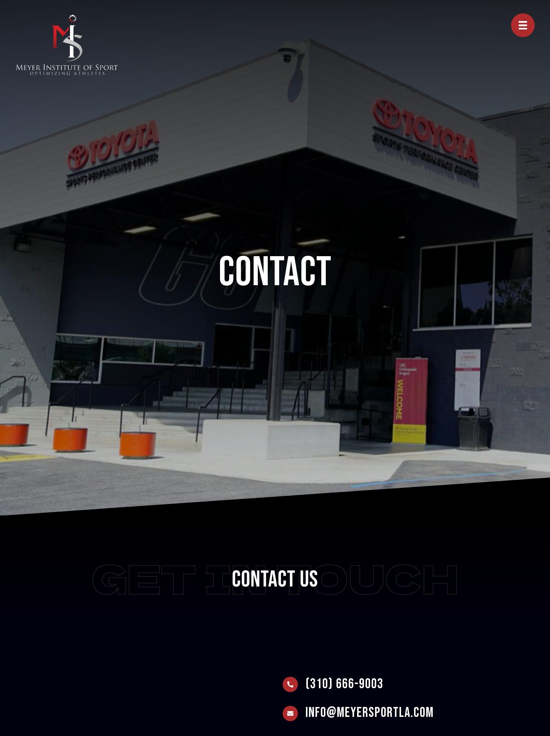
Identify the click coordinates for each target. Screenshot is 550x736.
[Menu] (523, 25)
